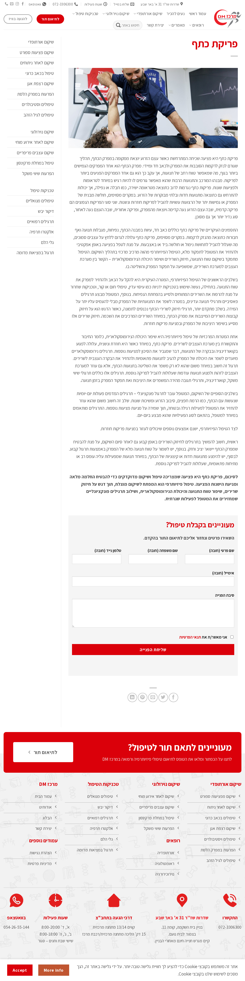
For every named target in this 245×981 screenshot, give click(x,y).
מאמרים (176, 25)
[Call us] (6, 4)
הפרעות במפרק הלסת (35, 94)
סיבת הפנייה (153, 612)
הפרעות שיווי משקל (38, 173)
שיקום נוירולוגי (115, 13)
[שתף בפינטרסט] (142, 697)
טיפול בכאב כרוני (39, 73)
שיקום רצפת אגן (40, 83)
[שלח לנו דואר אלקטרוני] (11, 4)
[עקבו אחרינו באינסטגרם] (17, 4)
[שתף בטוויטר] (163, 697)
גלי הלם (47, 242)
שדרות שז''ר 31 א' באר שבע (182, 922)
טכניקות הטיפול (103, 784)
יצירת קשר (155, 25)
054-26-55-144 (16, 932)
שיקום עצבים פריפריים (35, 152)
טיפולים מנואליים (40, 201)
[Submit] (118, 25)
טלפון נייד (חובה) (96, 558)
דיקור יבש (46, 211)
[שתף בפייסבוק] (173, 697)
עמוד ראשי (197, 13)
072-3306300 (229, 932)
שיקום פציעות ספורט (37, 52)
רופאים (196, 25)
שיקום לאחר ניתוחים (37, 63)
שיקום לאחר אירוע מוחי (34, 142)
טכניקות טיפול (85, 13)
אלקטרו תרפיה (42, 232)
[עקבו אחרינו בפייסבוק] (22, 4)
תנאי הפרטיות (190, 637)
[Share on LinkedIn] (132, 697)
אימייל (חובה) (153, 580)
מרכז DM (48, 784)
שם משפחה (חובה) (153, 558)
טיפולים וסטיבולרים (38, 104)
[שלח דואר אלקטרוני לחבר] (152, 697)
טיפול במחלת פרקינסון (35, 163)
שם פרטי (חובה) (209, 558)
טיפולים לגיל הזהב (38, 115)
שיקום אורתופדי (148, 13)
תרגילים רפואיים (40, 221)
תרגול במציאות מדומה (35, 252)
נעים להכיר (175, 13)
